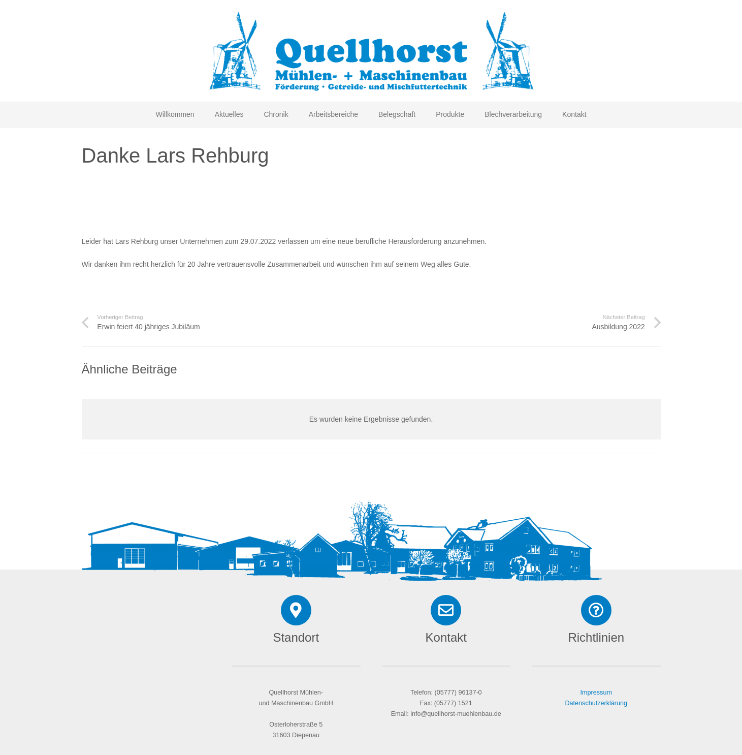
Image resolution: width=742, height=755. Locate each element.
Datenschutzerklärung (596, 703)
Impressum (596, 692)
